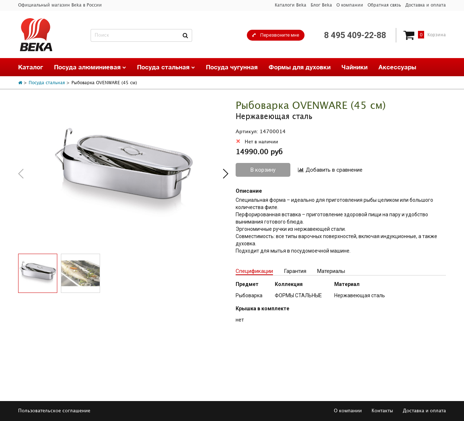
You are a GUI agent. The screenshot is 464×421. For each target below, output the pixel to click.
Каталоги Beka (290, 5)
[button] (225, 174)
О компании (349, 5)
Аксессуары (397, 67)
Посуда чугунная (232, 67)
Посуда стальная (166, 67)
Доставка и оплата (425, 5)
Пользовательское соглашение (54, 411)
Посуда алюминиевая (90, 67)
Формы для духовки (300, 67)
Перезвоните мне (279, 35)
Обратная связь (384, 5)
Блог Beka (321, 5)
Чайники (354, 67)
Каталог (30, 67)
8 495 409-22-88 (355, 35)
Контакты (382, 411)
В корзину (263, 170)
